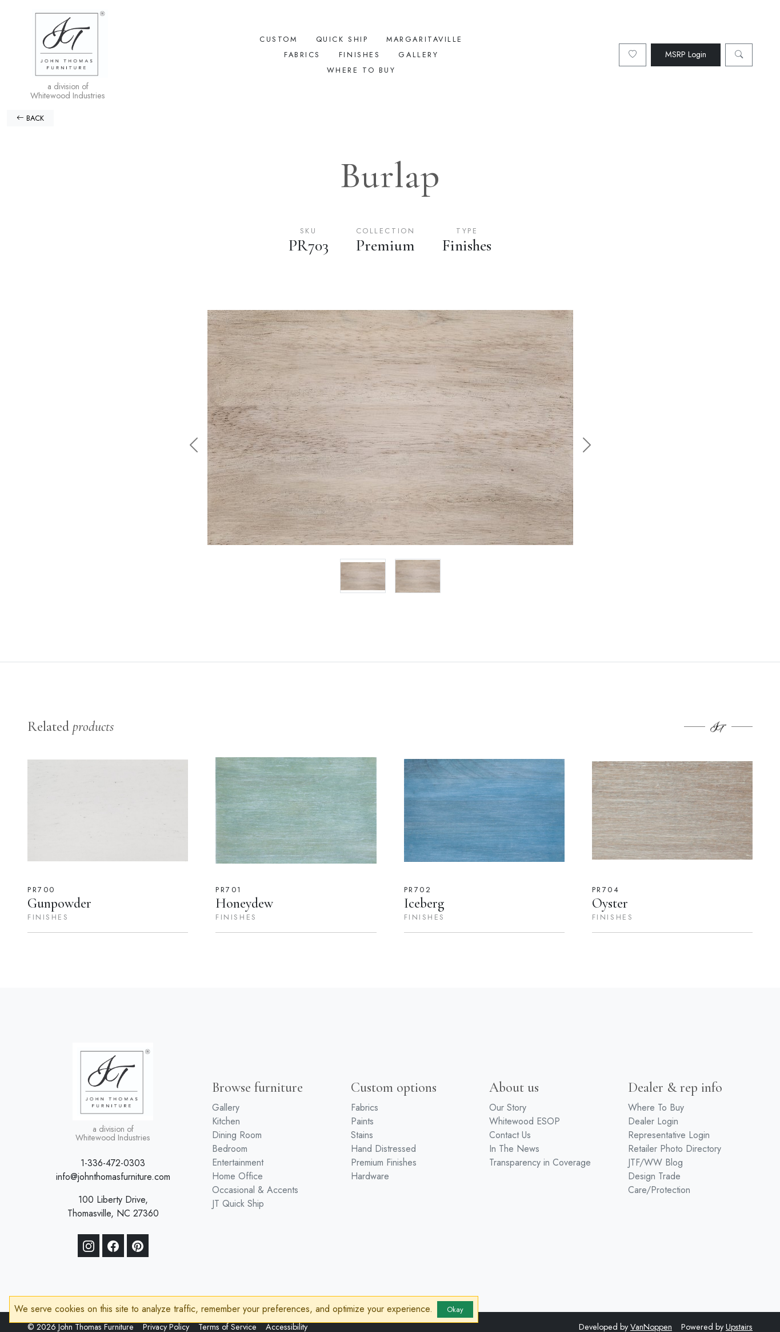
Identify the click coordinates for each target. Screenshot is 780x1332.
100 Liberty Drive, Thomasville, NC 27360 (113, 1206)
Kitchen (226, 1121)
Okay (455, 1309)
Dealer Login (653, 1121)
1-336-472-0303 (113, 1163)
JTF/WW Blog (655, 1162)
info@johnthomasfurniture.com (113, 1176)
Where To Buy (361, 70)
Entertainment (237, 1162)
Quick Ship (342, 39)
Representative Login (669, 1135)
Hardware (370, 1176)
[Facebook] (113, 1245)
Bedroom (229, 1148)
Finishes (359, 54)
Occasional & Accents (255, 1189)
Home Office (237, 1176)
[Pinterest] (138, 1245)
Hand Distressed (383, 1148)
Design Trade (654, 1176)
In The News (514, 1148)
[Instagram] (88, 1245)
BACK (30, 118)
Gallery (418, 54)
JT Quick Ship (238, 1203)
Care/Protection (659, 1189)
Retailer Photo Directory (674, 1148)
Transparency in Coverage (540, 1162)
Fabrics (302, 54)
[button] (193, 445)
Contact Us (510, 1135)
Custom (278, 39)
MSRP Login (685, 54)
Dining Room (237, 1135)
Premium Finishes (384, 1162)
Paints (362, 1121)
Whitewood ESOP (524, 1121)
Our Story (507, 1107)
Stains (362, 1135)
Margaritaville (424, 39)
